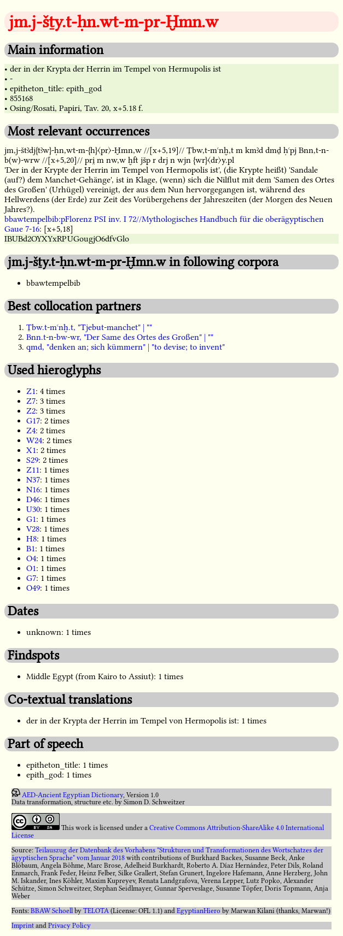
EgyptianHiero (198, 911)
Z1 (31, 391)
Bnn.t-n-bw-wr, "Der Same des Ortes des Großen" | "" (119, 337)
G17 (33, 421)
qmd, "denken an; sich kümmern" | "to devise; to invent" (125, 347)
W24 (34, 440)
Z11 (32, 470)
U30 (33, 509)
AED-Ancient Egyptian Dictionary (72, 794)
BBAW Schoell (52, 911)
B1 (30, 549)
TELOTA (96, 911)
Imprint (22, 925)
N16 (33, 490)
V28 (32, 529)
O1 (31, 568)
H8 (31, 539)
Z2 (31, 411)
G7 (31, 578)
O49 (33, 588)
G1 (31, 519)
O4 (31, 558)
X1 (31, 450)
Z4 (31, 430)
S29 (32, 460)
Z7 (31, 401)
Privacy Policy (69, 925)
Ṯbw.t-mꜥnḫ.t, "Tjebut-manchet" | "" (89, 327)
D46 (33, 499)
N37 (33, 480)
